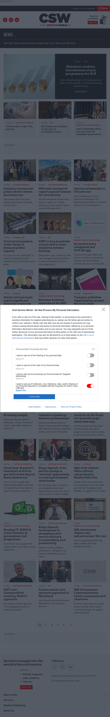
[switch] (90, 355)
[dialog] (55, 358)
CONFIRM (34, 397)
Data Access (50, 407)
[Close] (104, 310)
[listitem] (55, 349)
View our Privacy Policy (71, 407)
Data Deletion (35, 407)
